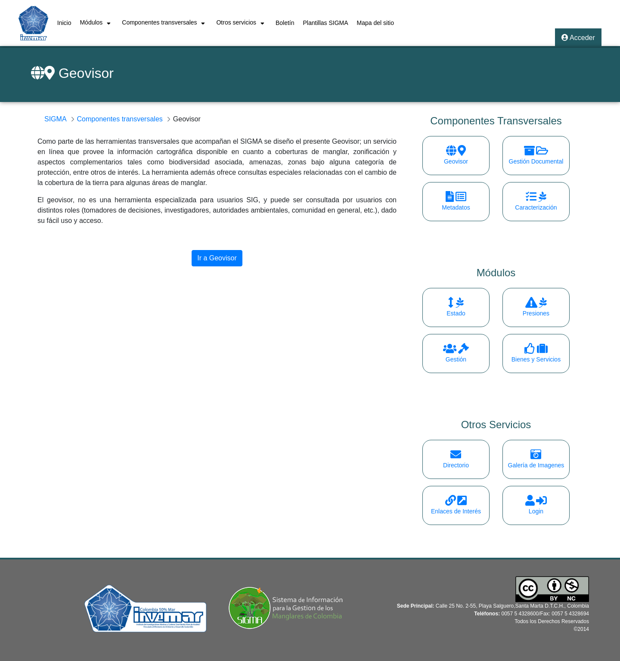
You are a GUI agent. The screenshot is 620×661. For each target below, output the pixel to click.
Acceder (578, 37)
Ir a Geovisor (217, 258)
